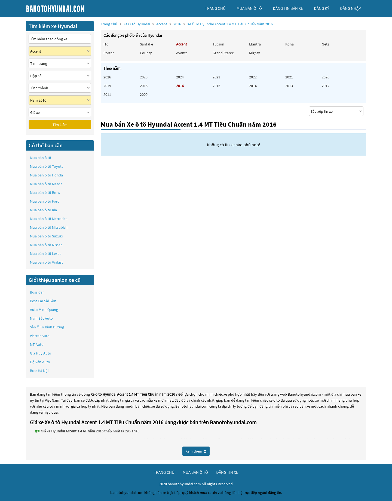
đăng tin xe (227, 472)
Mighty (254, 52)
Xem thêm (196, 451)
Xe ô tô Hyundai (137, 24)
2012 (325, 85)
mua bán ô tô (249, 8)
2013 (289, 85)
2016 (223, 24)
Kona (289, 44)
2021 (289, 77)
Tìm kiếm (60, 124)
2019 (107, 85)
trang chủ (215, 8)
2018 (144, 85)
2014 (253, 85)
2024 (180, 77)
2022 (253, 77)
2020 (325, 77)
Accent (162, 24)
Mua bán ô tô (40, 157)
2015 (216, 85)
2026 (107, 77)
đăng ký (321, 8)
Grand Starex (223, 52)
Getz (325, 44)
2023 (216, 77)
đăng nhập (350, 8)
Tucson (218, 44)
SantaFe (146, 44)
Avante (182, 52)
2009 (144, 94)
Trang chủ (109, 24)
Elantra (255, 44)
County (146, 52)
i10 (105, 44)
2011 (107, 94)
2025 (144, 77)
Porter (108, 52)
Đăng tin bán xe (288, 8)
